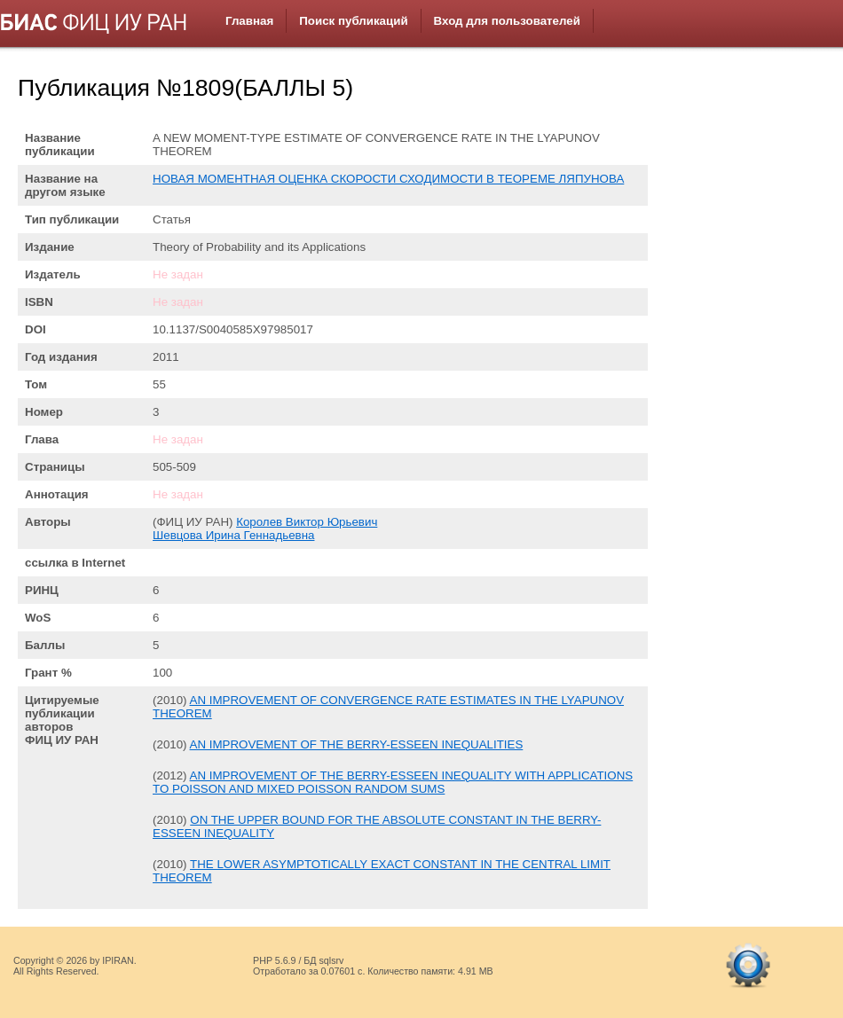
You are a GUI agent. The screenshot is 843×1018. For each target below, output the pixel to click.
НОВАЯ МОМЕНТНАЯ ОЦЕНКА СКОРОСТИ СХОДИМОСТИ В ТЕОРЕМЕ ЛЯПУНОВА (388, 178)
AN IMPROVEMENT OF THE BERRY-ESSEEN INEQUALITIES (357, 744)
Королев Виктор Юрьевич (306, 522)
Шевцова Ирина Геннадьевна (233, 535)
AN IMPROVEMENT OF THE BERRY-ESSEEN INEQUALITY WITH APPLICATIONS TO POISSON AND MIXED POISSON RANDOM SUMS (393, 782)
